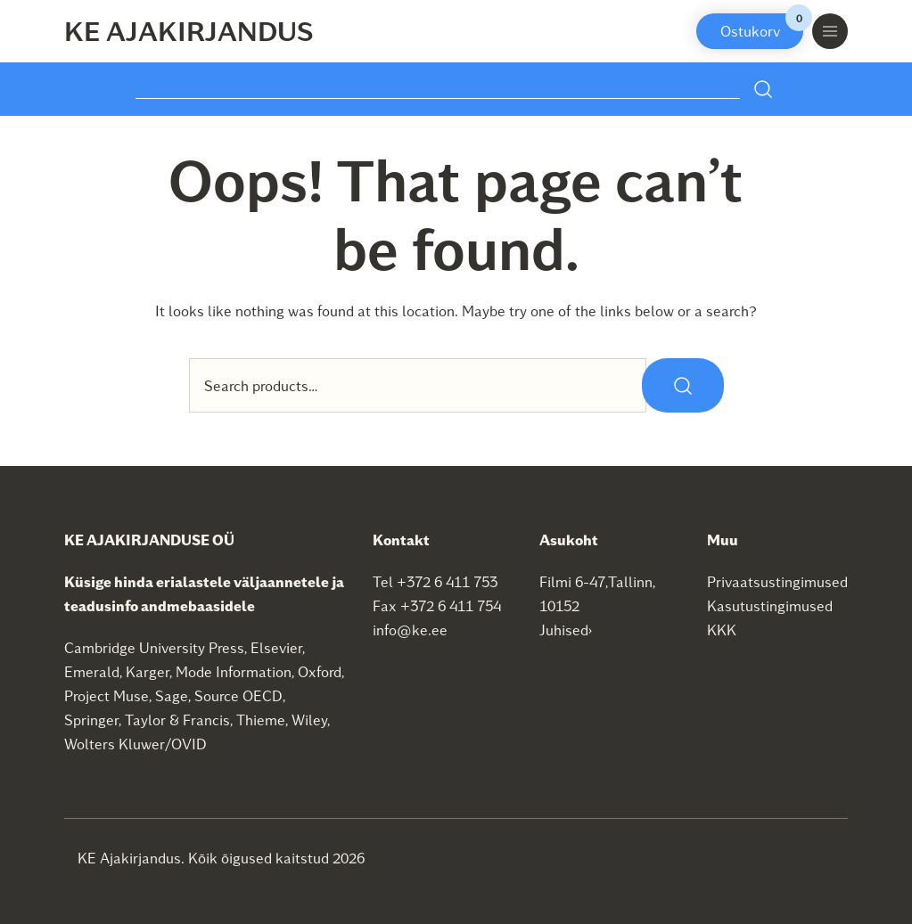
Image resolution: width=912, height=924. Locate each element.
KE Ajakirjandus (189, 30)
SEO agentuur (410, 856)
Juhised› (566, 629)
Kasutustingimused (770, 605)
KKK (721, 629)
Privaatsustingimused (777, 581)
